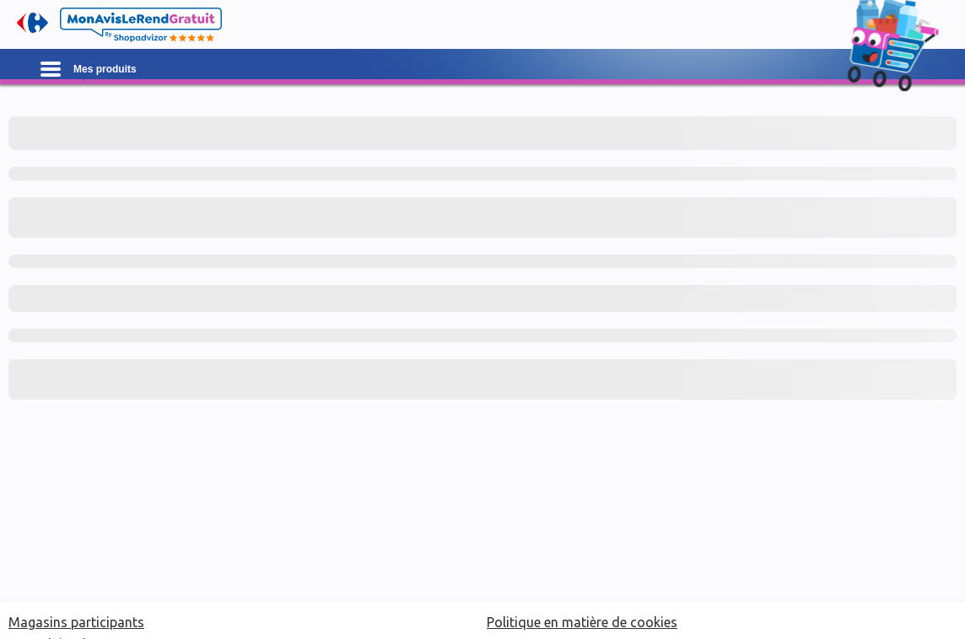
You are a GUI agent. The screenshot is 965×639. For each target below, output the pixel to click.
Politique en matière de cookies (582, 622)
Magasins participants (76, 622)
